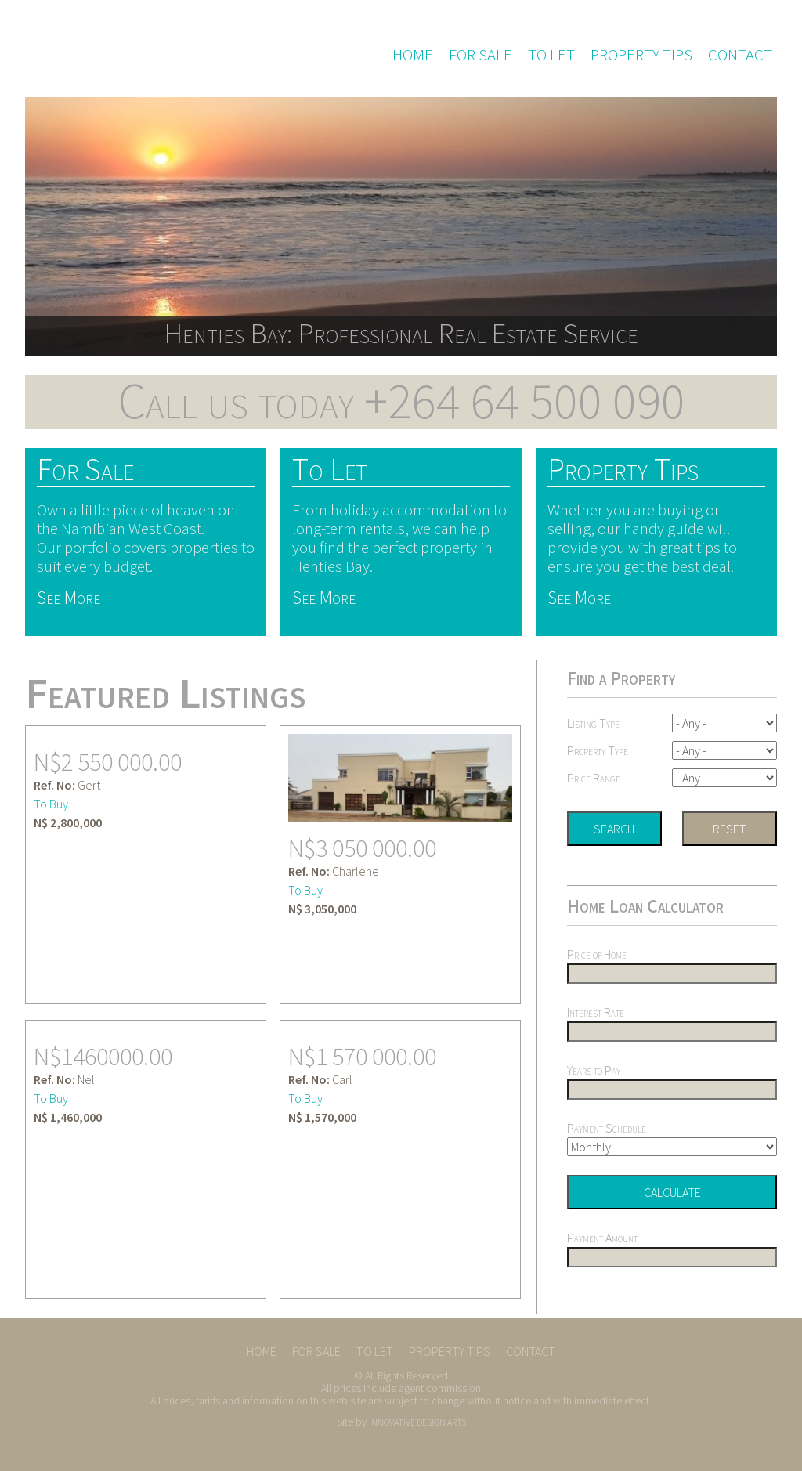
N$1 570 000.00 (362, 1056)
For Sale (480, 55)
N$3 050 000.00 (362, 848)
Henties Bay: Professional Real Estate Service (401, 333)
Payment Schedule (606, 1128)
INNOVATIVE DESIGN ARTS (417, 1422)
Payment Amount (602, 1238)
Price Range (593, 778)
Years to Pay (593, 1070)
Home (412, 55)
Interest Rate (595, 1012)
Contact (740, 55)
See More (68, 597)
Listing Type (593, 723)
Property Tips (641, 55)
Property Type (597, 750)
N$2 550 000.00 (108, 762)
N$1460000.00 (103, 1056)
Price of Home (597, 954)
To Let (551, 55)
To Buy (51, 803)
